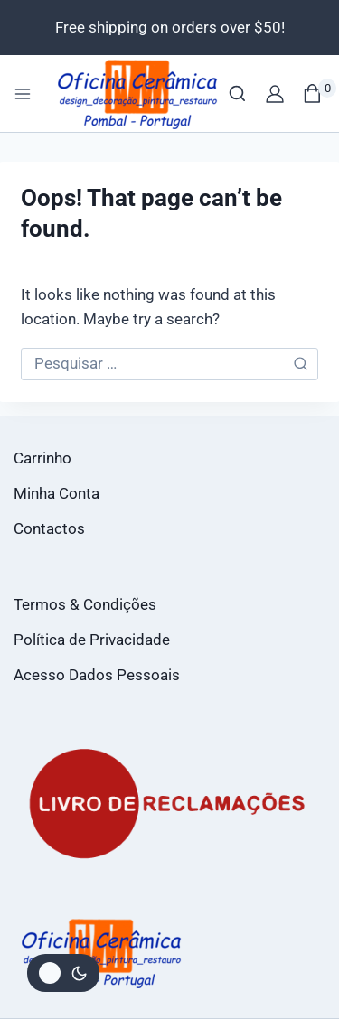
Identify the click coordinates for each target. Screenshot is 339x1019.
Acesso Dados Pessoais (97, 675)
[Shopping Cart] (319, 93)
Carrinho (42, 458)
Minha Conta (56, 493)
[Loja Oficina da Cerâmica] (139, 93)
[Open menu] (23, 94)
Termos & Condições (85, 604)
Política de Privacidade (92, 640)
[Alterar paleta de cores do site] (63, 973)
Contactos (49, 528)
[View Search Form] (237, 93)
